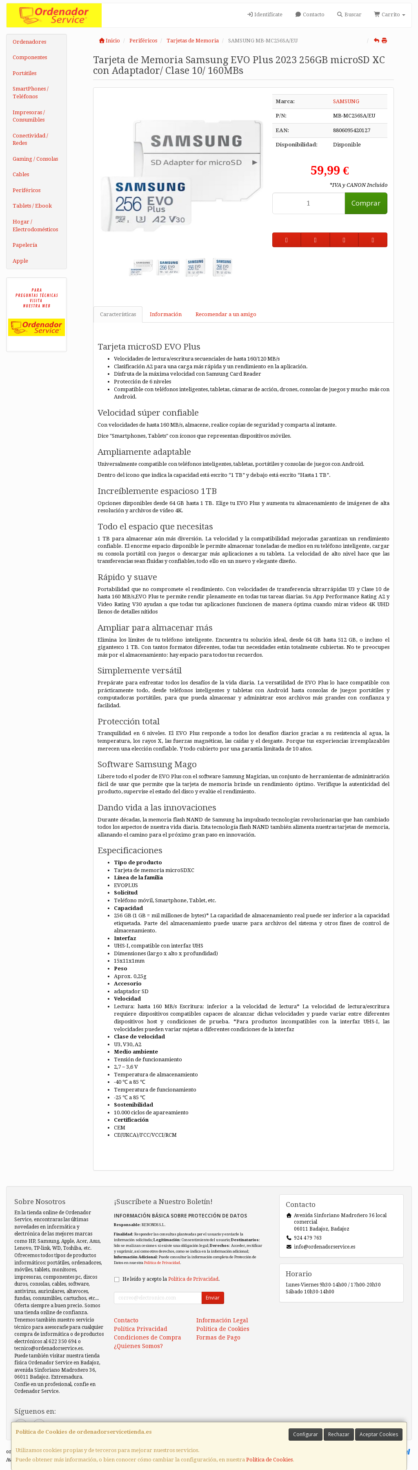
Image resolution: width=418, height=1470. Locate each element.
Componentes (30, 57)
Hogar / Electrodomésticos (35, 225)
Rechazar (338, 1434)
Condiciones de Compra (147, 1337)
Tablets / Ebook (32, 206)
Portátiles (24, 73)
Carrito (389, 14)
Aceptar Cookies (379, 1434)
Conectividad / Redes (30, 139)
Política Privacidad (140, 1329)
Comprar (365, 203)
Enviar (213, 1297)
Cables (21, 174)
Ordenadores (29, 42)
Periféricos (26, 190)
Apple (20, 261)
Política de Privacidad (162, 1262)
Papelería (25, 245)
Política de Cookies (269, 1460)
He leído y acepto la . (171, 1279)
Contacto (309, 14)
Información (166, 314)
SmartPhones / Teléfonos (31, 93)
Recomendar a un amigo (226, 314)
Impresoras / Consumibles (29, 116)
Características (118, 314)
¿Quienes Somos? (138, 1346)
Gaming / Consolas (35, 159)
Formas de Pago (218, 1337)
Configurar (305, 1434)
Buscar (349, 14)
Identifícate (264, 14)
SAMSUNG (346, 101)
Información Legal (222, 1320)
